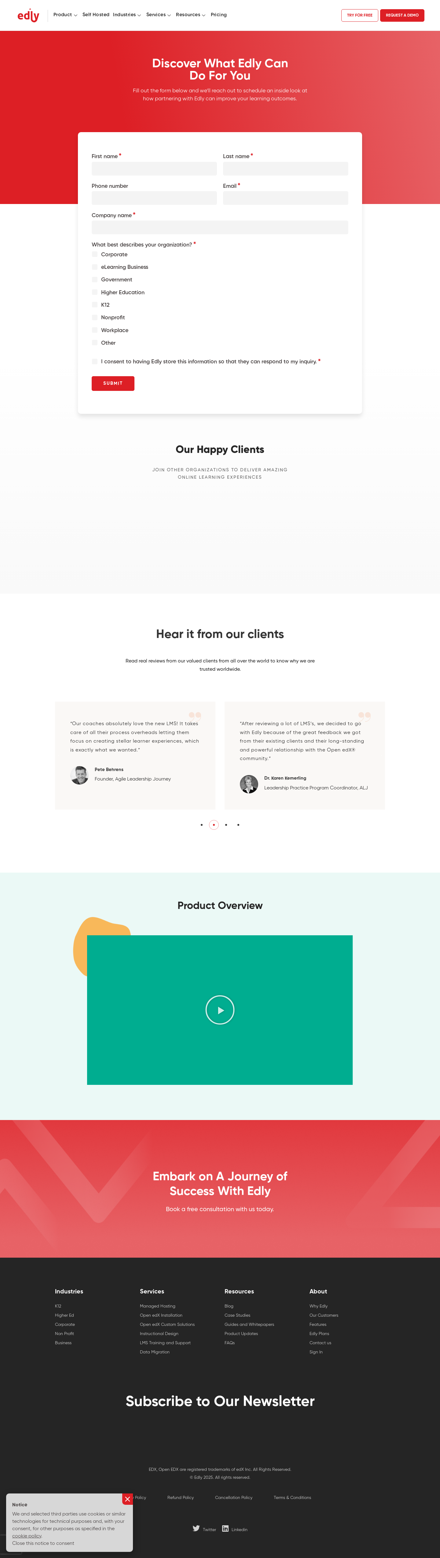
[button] (58, 764)
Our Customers (324, 1315)
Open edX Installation (161, 1315)
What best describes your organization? (142, 245)
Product (66, 15)
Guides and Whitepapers (249, 1324)
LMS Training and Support (165, 1343)
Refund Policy (180, 1498)
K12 (58, 1306)
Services (159, 15)
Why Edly (319, 1306)
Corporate (65, 1324)
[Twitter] (204, 1528)
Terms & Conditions (292, 1498)
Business (63, 1343)
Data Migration (155, 1352)
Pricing (219, 15)
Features (318, 1324)
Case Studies (237, 1315)
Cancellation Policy (233, 1498)
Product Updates (241, 1334)
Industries (127, 15)
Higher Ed (64, 1315)
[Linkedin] (235, 1528)
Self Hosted (95, 15)
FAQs (230, 1343)
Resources (191, 15)
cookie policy (26, 1536)
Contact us (320, 1343)
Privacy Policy (133, 1498)
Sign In (316, 1352)
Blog (229, 1306)
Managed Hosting (157, 1306)
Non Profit (64, 1334)
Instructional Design (159, 1334)
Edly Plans (319, 1334)
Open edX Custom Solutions (167, 1324)
